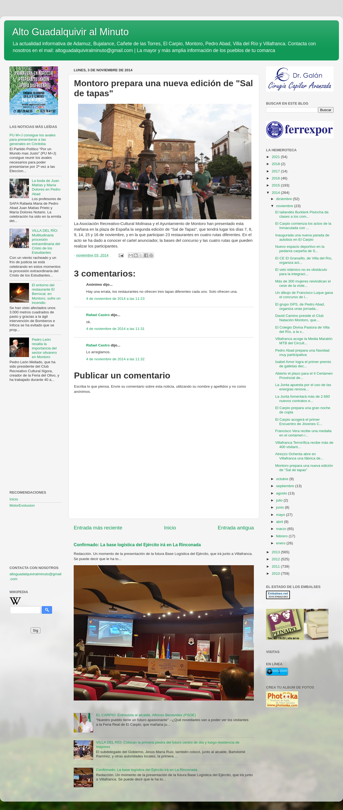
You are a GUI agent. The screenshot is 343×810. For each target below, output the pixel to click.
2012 (276, 559)
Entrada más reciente (98, 528)
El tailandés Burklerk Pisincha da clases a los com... (302, 214)
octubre (282, 479)
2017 (276, 171)
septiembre (285, 486)
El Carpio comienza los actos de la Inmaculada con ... (303, 225)
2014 (276, 193)
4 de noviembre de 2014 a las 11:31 (115, 329)
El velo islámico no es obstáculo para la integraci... (301, 272)
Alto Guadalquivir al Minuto (70, 31)
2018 (276, 164)
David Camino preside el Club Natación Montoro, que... (299, 318)
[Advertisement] (35, 413)
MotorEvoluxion (22, 505)
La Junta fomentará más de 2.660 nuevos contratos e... (302, 398)
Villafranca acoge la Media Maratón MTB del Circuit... (303, 341)
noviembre (285, 206)
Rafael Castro (98, 315)
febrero (282, 536)
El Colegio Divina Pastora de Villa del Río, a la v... (302, 329)
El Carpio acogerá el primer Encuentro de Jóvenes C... (298, 421)
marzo (281, 529)
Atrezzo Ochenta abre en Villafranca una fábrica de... (299, 456)
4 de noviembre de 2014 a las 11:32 (115, 359)
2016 (276, 178)
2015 (276, 185)
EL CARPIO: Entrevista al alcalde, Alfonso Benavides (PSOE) (146, 715)
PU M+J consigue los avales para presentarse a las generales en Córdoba (32, 139)
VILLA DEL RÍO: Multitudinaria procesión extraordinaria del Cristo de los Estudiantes (46, 242)
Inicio (170, 528)
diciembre (284, 199)
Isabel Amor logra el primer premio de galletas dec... (303, 364)
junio (280, 507)
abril (280, 522)
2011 (276, 566)
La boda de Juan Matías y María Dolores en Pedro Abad (46, 187)
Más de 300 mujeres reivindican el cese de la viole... (303, 283)
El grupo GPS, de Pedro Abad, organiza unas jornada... (300, 306)
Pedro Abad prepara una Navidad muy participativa (302, 352)
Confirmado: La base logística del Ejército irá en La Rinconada (137, 544)
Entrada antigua (236, 528)
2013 (276, 552)
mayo (281, 515)
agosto (282, 493)
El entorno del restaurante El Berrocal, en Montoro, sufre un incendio (46, 294)
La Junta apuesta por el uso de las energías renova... (303, 387)
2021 (276, 157)
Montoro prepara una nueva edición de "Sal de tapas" (304, 468)
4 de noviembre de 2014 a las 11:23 (115, 299)
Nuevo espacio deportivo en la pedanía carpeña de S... (300, 249)
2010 (276, 573)
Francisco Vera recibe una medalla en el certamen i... (303, 433)
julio (280, 500)
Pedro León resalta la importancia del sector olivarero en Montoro (44, 348)
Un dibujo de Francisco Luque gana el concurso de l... (304, 295)
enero (281, 543)
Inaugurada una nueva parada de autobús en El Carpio (302, 237)
